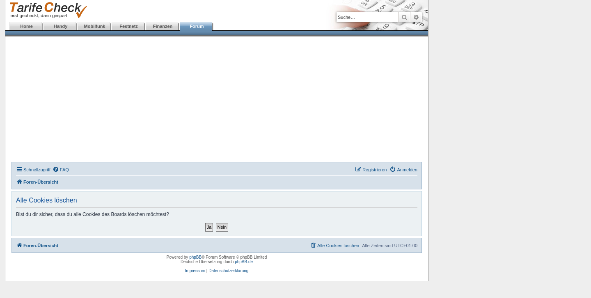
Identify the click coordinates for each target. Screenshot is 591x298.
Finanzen (163, 26)
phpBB (195, 257)
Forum (197, 26)
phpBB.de (244, 261)
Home (26, 26)
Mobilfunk (94, 26)
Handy (61, 26)
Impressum (195, 270)
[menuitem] (61, 170)
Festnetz (128, 26)
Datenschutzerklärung (228, 270)
